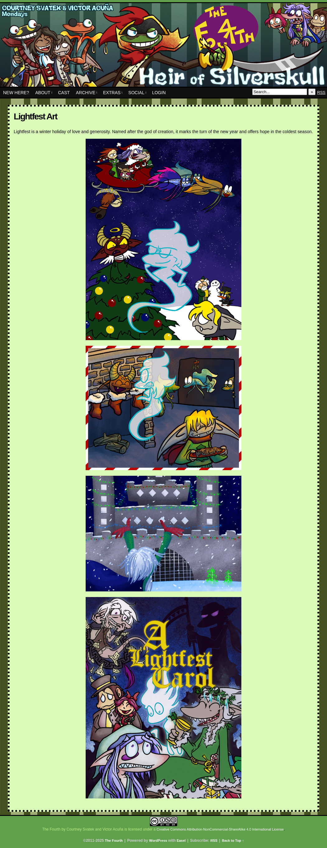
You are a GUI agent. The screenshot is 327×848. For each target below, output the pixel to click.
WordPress (158, 840)
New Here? (16, 92)
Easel (181, 840)
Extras (113, 92)
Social (137, 92)
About (44, 92)
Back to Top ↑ (233, 840)
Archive (87, 92)
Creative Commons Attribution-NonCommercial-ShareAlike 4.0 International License (220, 829)
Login (159, 92)
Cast (63, 92)
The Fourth (163, 46)
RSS (321, 92)
